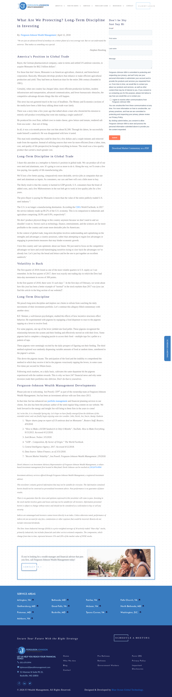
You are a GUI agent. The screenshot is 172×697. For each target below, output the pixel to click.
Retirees (102, 665)
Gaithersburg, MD (26, 606)
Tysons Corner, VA (95, 612)
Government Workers (108, 670)
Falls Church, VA (129, 600)
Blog (65, 670)
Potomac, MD (24, 612)
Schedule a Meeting (132, 642)
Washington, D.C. (129, 612)
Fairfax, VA (91, 600)
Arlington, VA (24, 600)
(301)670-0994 (95, 467)
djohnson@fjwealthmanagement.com (35, 671)
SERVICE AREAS (26, 593)
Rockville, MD (58, 612)
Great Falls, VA (59, 606)
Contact (67, 674)
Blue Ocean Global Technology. (128, 694)
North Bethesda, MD (131, 606)
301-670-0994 (25, 667)
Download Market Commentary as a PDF (130, 148)
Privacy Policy (139, 665)
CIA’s (78, 207)
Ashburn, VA (23, 618)
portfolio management (57, 401)
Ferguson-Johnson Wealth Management (38, 35)
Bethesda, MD (59, 600)
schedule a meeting (167, 349)
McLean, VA (92, 606)
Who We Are (69, 665)
